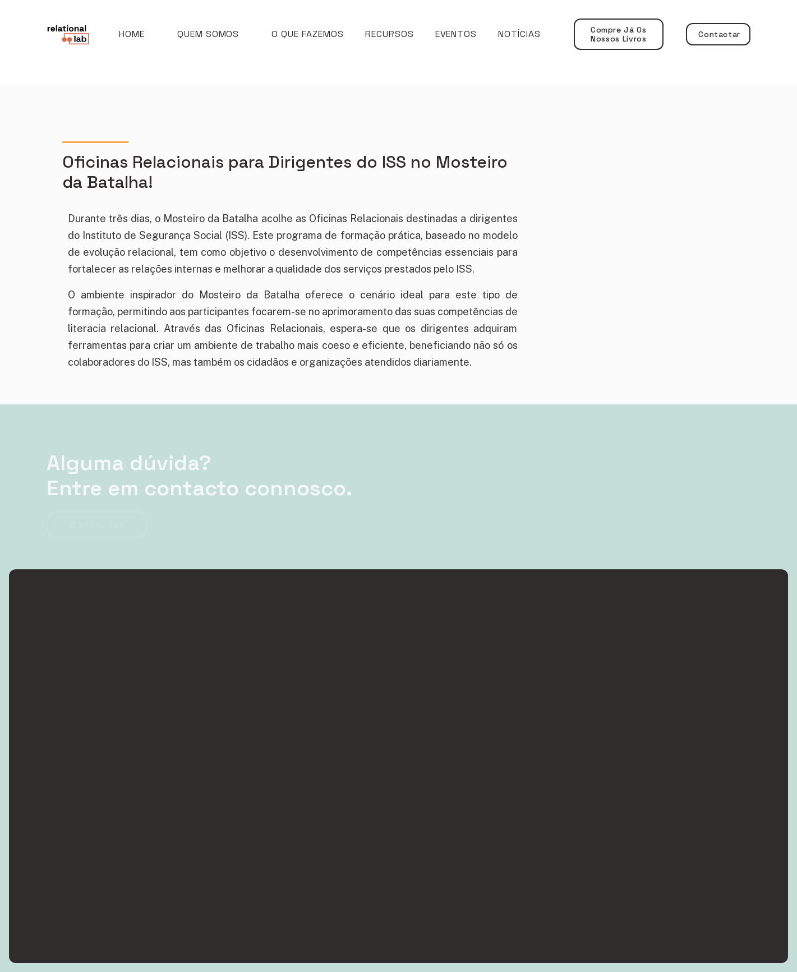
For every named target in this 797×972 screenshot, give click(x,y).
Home (132, 34)
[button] (208, 34)
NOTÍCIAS (519, 34)
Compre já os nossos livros (619, 34)
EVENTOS (456, 34)
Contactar (718, 34)
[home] (77, 34)
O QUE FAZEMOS (307, 34)
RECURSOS (389, 34)
